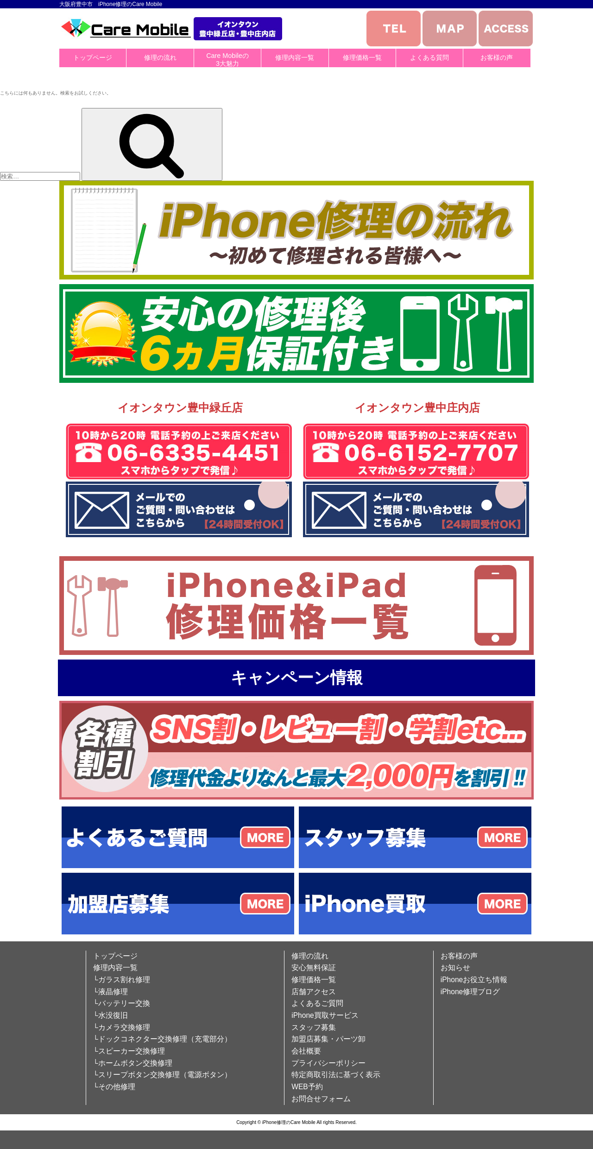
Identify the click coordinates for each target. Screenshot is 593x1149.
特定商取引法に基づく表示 (335, 1075)
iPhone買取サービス (325, 1015)
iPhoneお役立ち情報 (474, 980)
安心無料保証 (313, 967)
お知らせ (455, 967)
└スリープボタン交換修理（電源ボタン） (162, 1075)
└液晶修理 (110, 992)
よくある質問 (429, 57)
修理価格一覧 (362, 57)
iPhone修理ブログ (470, 992)
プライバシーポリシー (328, 1063)
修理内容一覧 (294, 57)
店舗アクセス (313, 992)
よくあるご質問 (317, 1003)
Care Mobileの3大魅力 (227, 59)
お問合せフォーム (321, 1099)
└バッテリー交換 (121, 1003)
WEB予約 (307, 1087)
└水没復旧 (110, 1015)
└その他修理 (114, 1087)
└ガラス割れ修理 (121, 980)
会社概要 (306, 1051)
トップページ (92, 57)
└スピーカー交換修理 (129, 1051)
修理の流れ (160, 57)
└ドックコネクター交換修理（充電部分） (162, 1039)
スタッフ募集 (313, 1027)
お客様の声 (496, 57)
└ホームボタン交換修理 (132, 1063)
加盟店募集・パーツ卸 (328, 1039)
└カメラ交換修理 (121, 1027)
